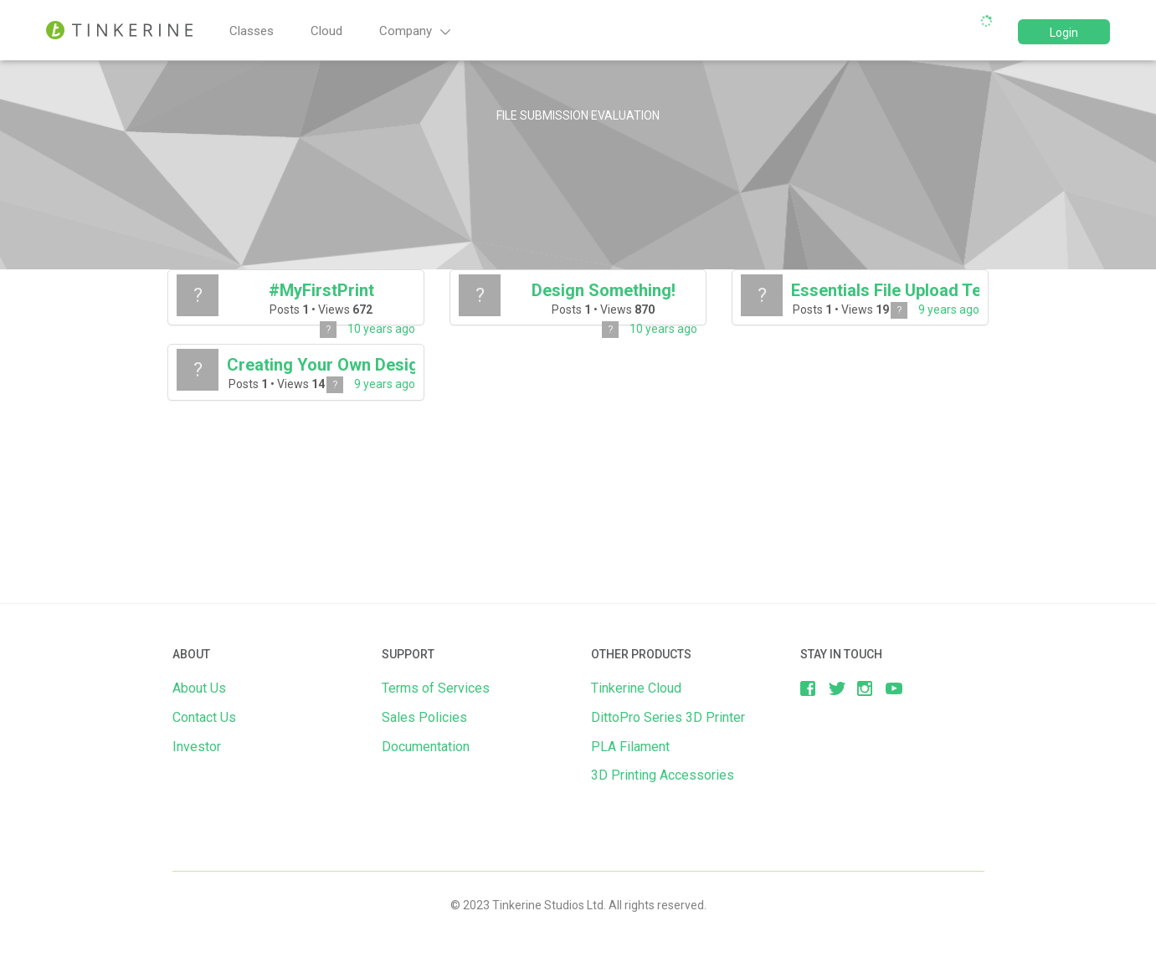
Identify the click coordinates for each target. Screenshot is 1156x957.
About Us (199, 688)
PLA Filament (630, 747)
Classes (251, 30)
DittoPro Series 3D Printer (668, 717)
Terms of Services (436, 688)
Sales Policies (424, 717)
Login (1064, 32)
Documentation (426, 747)
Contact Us (204, 717)
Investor (196, 747)
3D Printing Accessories (662, 775)
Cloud (326, 30)
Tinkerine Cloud (636, 688)
